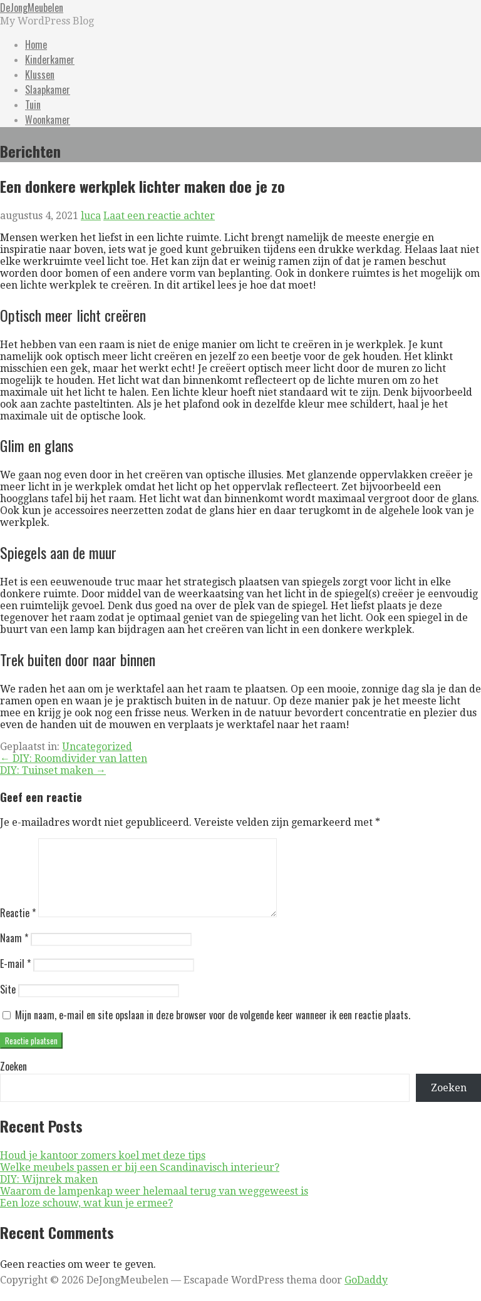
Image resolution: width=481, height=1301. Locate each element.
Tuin (33, 104)
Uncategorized (97, 747)
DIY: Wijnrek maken (49, 1194)
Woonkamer (47, 119)
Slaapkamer (47, 89)
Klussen (39, 74)
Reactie (18, 927)
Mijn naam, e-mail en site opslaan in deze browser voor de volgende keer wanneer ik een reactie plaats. (212, 1029)
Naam (14, 952)
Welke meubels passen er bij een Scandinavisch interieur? (139, 1182)
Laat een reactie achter (159, 216)
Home (36, 44)
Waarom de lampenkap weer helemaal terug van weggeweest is (154, 1206)
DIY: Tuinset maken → (53, 770)
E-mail (15, 978)
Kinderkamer (50, 59)
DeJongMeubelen (31, 7)
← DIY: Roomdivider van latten (73, 758)
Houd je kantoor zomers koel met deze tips (102, 1170)
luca (91, 216)
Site (8, 1004)
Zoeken (13, 1081)
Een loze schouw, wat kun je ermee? (86, 1218)
